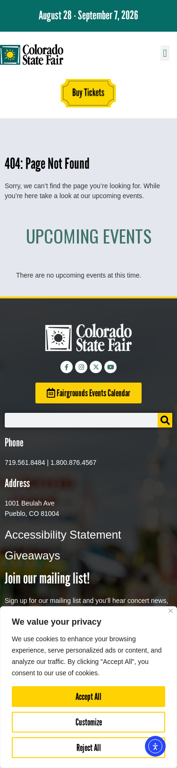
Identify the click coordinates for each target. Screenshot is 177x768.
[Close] (171, 611)
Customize (89, 722)
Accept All (88, 696)
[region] (88, 687)
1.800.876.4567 (73, 462)
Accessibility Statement (63, 534)
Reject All (88, 747)
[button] (164, 53)
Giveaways (32, 555)
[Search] (165, 420)
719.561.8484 (25, 462)
